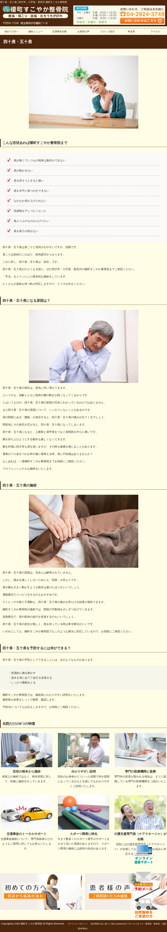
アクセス (155, 31)
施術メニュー (35, 31)
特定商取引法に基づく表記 (103, 924)
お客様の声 (83, 31)
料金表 (131, 31)
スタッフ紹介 (107, 31)
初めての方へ (11, 31)
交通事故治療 (59, 31)
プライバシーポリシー (77, 924)
